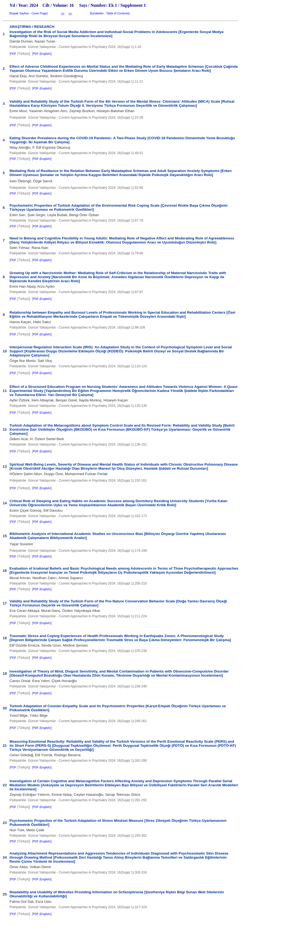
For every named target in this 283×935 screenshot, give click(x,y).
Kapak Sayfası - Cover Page (28, 13)
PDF (13, 53)
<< (62, 13)
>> (70, 13)
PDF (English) (42, 53)
